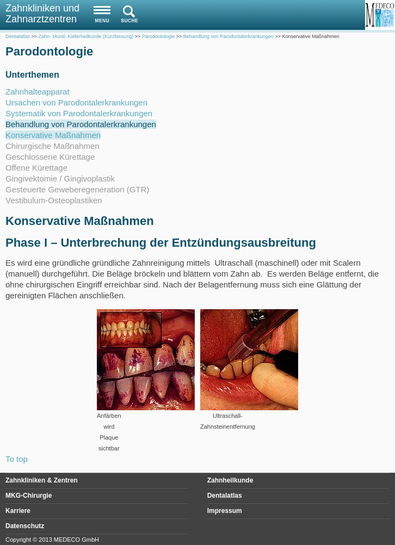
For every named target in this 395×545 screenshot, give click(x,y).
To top (16, 458)
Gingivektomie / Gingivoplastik (60, 178)
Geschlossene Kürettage (50, 156)
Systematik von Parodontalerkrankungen (78, 113)
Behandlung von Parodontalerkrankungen (80, 124)
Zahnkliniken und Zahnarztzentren (42, 13)
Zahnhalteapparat (37, 91)
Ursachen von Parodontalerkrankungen (76, 102)
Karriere (17, 511)
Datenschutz (24, 526)
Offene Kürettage (36, 167)
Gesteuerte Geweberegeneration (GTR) (77, 189)
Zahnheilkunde (230, 480)
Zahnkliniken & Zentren (41, 480)
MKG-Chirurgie (28, 495)
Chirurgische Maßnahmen (52, 146)
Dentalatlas (224, 495)
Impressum (224, 511)
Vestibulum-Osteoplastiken (53, 200)
